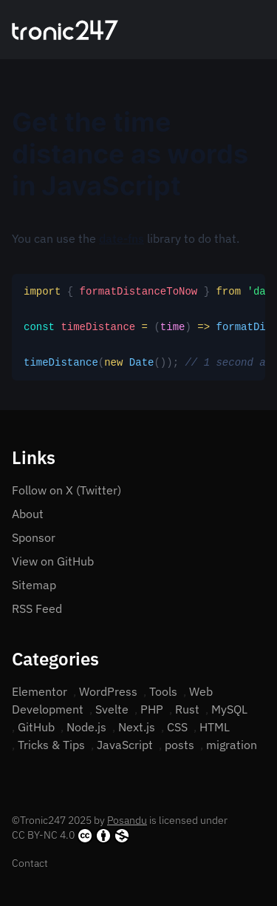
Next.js (136, 726)
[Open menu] (259, 30)
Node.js (86, 726)
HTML (214, 726)
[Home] (65, 30)
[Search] (241, 30)
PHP (151, 709)
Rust (187, 709)
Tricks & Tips (51, 744)
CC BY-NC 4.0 (71, 836)
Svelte (112, 709)
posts (179, 744)
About (28, 513)
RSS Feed (37, 608)
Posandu (127, 820)
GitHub (36, 726)
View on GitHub (53, 561)
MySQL (229, 709)
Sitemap (34, 584)
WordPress (108, 691)
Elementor (39, 691)
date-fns (121, 238)
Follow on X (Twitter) (66, 490)
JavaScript (125, 744)
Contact (30, 863)
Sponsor (33, 537)
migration (231, 744)
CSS (177, 726)
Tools (163, 691)
